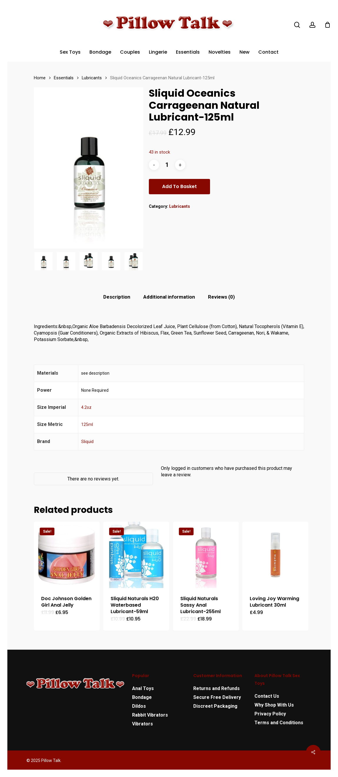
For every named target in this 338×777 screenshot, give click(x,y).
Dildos (139, 706)
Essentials (64, 77)
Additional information (169, 297)
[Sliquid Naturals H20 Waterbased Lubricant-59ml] (136, 555)
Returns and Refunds (216, 688)
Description (116, 297)
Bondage (142, 697)
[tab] (116, 297)
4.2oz (86, 407)
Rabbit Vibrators (150, 715)
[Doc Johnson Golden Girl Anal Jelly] (67, 555)
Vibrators (142, 724)
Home (40, 77)
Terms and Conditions (278, 722)
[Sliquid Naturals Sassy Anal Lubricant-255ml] (206, 555)
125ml (87, 424)
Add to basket (179, 186)
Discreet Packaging (215, 706)
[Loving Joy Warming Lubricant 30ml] (275, 555)
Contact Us (266, 696)
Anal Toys (143, 688)
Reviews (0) (221, 297)
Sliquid (87, 441)
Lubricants (92, 77)
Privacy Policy (270, 714)
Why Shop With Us (274, 705)
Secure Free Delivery (217, 697)
